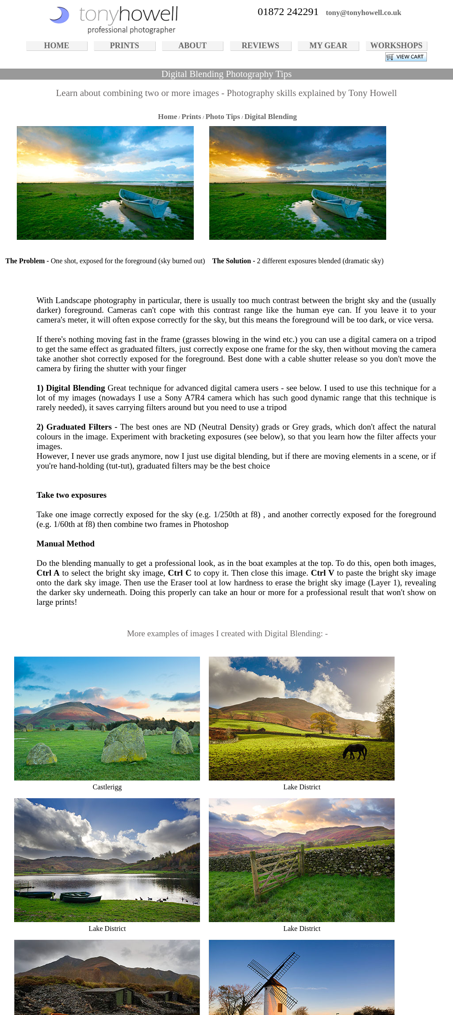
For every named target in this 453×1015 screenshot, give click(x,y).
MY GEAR (328, 45)
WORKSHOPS (396, 45)
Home (167, 116)
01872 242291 (288, 11)
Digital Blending (270, 116)
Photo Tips (222, 116)
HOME (56, 45)
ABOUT (192, 45)
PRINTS (124, 45)
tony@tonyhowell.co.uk (363, 12)
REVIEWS (260, 45)
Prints (191, 116)
